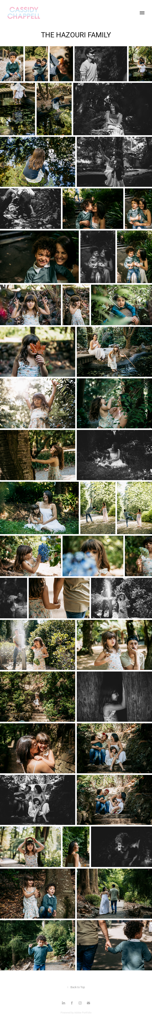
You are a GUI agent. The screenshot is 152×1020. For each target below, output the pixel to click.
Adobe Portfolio (82, 1012)
